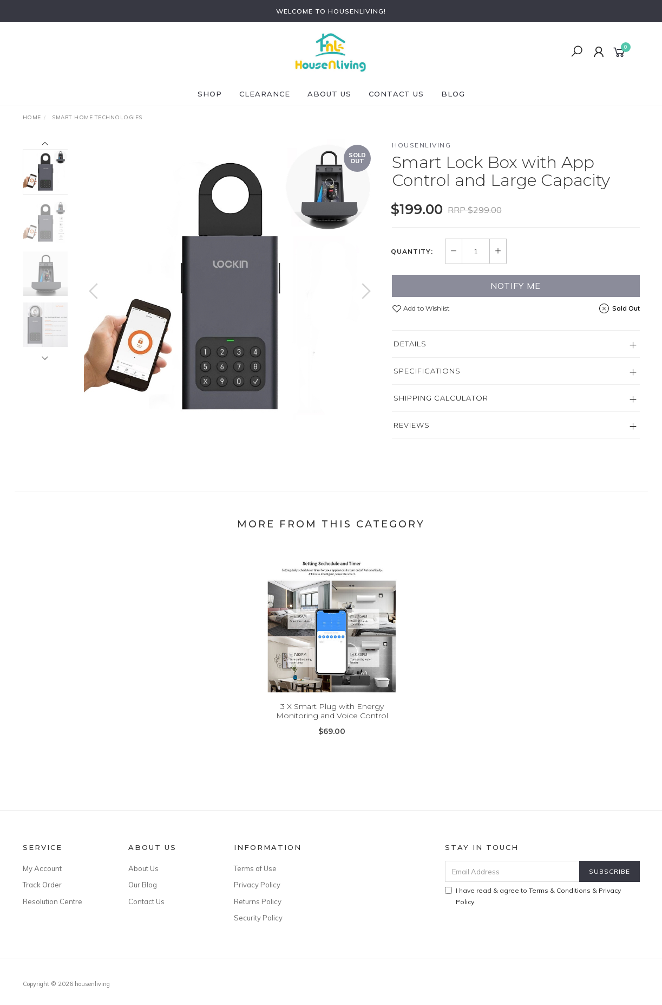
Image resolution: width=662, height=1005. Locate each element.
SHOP (210, 93)
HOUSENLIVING (421, 145)
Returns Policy (257, 901)
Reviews (412, 425)
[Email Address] (512, 871)
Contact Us (396, 93)
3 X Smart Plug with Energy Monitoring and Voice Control (332, 718)
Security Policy (258, 917)
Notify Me (515, 285)
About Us (329, 93)
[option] (230, 285)
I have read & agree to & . (533, 896)
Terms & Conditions (560, 890)
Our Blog (142, 884)
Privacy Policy (257, 884)
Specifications (427, 370)
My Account (42, 868)
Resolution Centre (52, 901)
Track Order (42, 884)
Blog (453, 93)
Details (410, 343)
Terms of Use (255, 868)
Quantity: (412, 251)
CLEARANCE (264, 93)
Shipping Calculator (441, 398)
